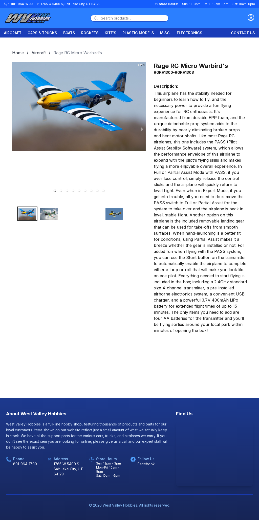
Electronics (189, 33)
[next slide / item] (142, 129)
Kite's (110, 33)
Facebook (146, 464)
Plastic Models (138, 33)
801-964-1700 (25, 464)
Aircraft (12, 33)
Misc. (165, 33)
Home (18, 52)
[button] (55, 191)
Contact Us (243, 33)
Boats (69, 33)
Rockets (90, 33)
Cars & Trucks (42, 33)
